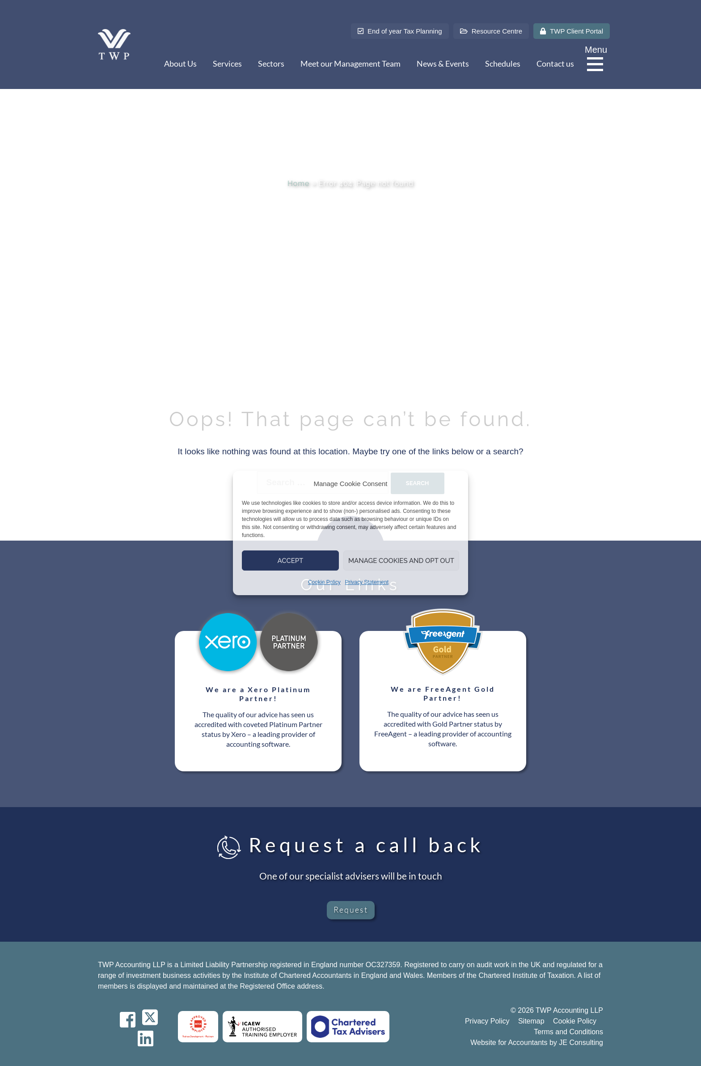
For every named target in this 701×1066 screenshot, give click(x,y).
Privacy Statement (367, 582)
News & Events (443, 63)
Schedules (502, 63)
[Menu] (597, 64)
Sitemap (531, 1021)
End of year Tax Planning (400, 31)
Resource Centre (491, 31)
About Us (180, 63)
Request (351, 909)
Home (298, 183)
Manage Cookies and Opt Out (401, 561)
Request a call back (350, 845)
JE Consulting (581, 1042)
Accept (291, 561)
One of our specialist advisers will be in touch (350, 875)
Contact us (555, 63)
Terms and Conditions (568, 1032)
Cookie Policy (324, 582)
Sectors (271, 63)
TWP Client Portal (571, 31)
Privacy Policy (487, 1021)
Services (227, 63)
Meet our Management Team (350, 63)
